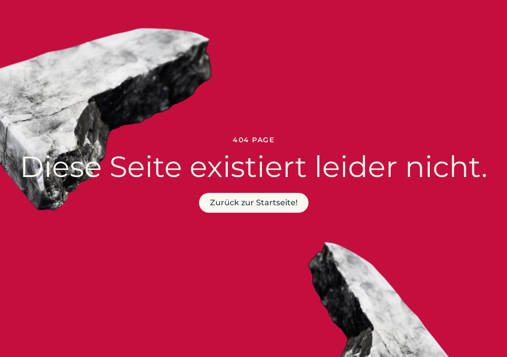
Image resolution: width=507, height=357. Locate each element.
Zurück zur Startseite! (254, 202)
